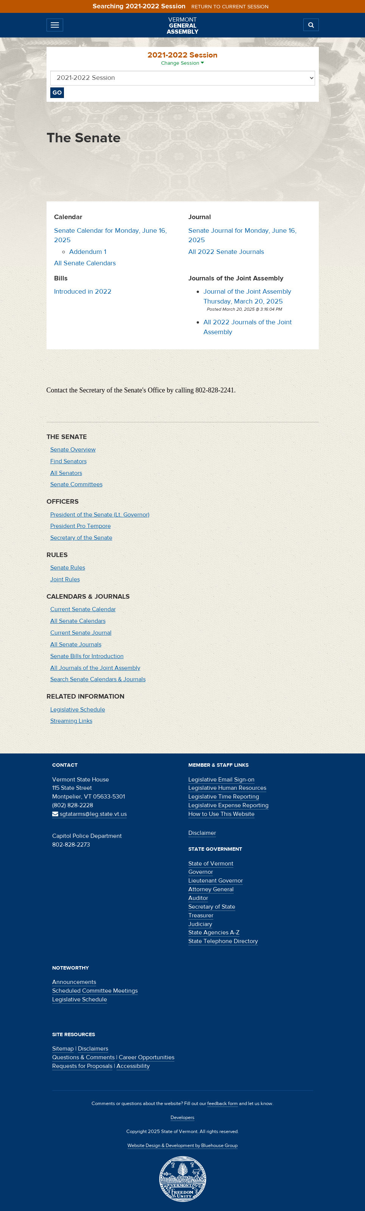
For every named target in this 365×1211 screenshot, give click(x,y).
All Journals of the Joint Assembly (95, 668)
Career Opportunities (146, 1057)
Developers (182, 1117)
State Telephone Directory (223, 941)
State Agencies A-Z (213, 932)
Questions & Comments (83, 1057)
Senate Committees (76, 484)
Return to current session (230, 6)
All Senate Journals (75, 644)
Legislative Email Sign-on (221, 779)
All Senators (66, 473)
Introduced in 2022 (83, 291)
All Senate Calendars (85, 263)
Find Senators (68, 461)
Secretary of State (211, 907)
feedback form (222, 1103)
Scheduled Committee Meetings (95, 991)
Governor (200, 872)
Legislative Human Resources (227, 788)
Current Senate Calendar (83, 609)
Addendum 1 (87, 251)
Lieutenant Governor (215, 880)
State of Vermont (210, 863)
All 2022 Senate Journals (226, 251)
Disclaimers (93, 1048)
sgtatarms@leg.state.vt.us (89, 814)
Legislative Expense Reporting (228, 805)
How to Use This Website (221, 814)
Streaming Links (71, 721)
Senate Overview (73, 449)
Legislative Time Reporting (223, 796)
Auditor (198, 898)
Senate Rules (67, 567)
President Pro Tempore (80, 526)
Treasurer (200, 915)
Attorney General (211, 889)
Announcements (74, 982)
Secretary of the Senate (81, 538)
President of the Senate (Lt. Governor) (99, 514)
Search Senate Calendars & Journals (98, 679)
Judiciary (200, 924)
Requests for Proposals (82, 1066)
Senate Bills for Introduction (87, 656)
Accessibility (133, 1066)
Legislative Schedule (77, 709)
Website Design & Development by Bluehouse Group (182, 1146)
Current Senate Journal (81, 633)
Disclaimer (202, 833)
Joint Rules (65, 579)
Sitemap (63, 1048)
